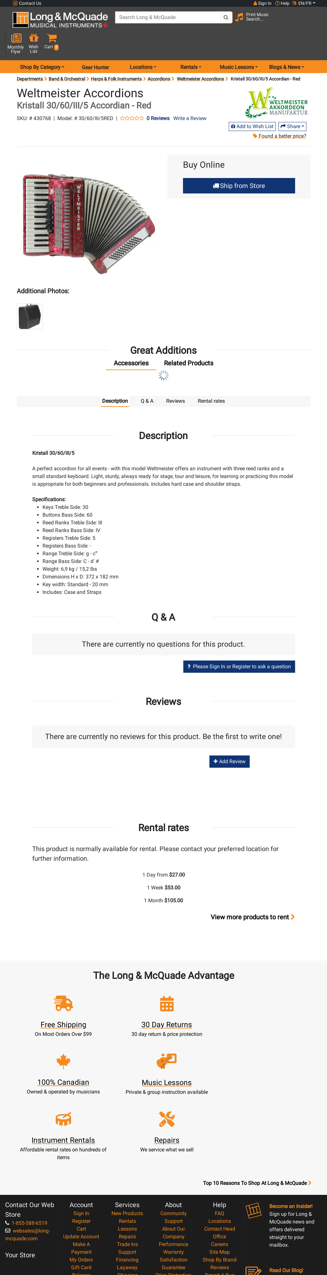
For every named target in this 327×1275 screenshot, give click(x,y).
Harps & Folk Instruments (116, 58)
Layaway (127, 1189)
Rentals (127, 1142)
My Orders (81, 1181)
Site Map (219, 1173)
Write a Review (190, 97)
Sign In (81, 1134)
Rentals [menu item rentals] (188, 46)
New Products (127, 1134)
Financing (127, 1181)
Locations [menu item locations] (141, 46)
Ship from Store (239, 164)
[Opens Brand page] (276, 81)
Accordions (159, 58)
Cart (81, 1150)
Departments (30, 58)
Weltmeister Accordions (200, 58)
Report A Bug (220, 1196)
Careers (219, 1165)
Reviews (219, 1189)
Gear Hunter (95, 46)
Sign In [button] (262, 3)
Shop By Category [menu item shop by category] (40, 46)
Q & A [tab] (147, 380)
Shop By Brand (219, 1181)
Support (127, 1173)
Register (81, 1142)
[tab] (131, 343)
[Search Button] (221, 22)
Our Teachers (173, 1235)
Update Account (81, 1158)
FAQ (219, 1134)
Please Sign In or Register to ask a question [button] (239, 645)
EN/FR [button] (302, 3)
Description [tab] (115, 380)
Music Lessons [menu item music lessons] (237, 46)
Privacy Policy (173, 1219)
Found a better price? (279, 115)
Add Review (229, 740)
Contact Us (27, 3)
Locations (219, 1142)
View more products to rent (253, 896)
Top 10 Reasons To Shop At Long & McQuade (257, 1104)
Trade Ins (127, 1165)
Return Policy (173, 1227)
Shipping (127, 1196)
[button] (314, 23)
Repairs (127, 1158)
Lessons (127, 1150)
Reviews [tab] (175, 380)
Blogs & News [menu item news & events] (284, 46)
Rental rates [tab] (211, 380)
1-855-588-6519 (26, 1144)
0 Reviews (158, 97)
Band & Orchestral (67, 58)
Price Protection (173, 1196)
